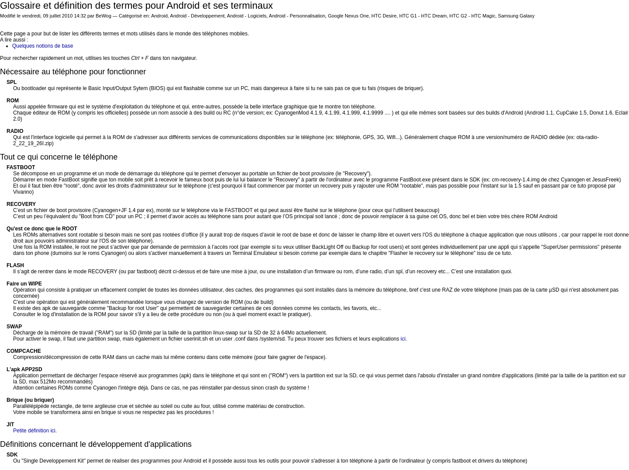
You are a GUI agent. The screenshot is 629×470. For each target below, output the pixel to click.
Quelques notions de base (42, 46)
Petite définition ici (34, 431)
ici (403, 339)
